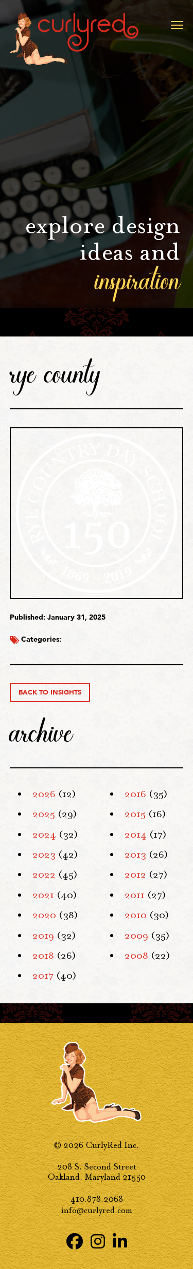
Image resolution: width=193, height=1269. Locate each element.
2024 (44, 834)
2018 (43, 955)
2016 (135, 794)
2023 (44, 854)
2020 (44, 915)
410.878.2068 (97, 1199)
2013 (135, 854)
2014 (136, 834)
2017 (43, 975)
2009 (136, 935)
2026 (44, 794)
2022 (44, 874)
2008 (136, 955)
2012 (135, 874)
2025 (43, 814)
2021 (43, 895)
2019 (43, 935)
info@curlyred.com (96, 1210)
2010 (136, 915)
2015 (135, 814)
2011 (135, 895)
